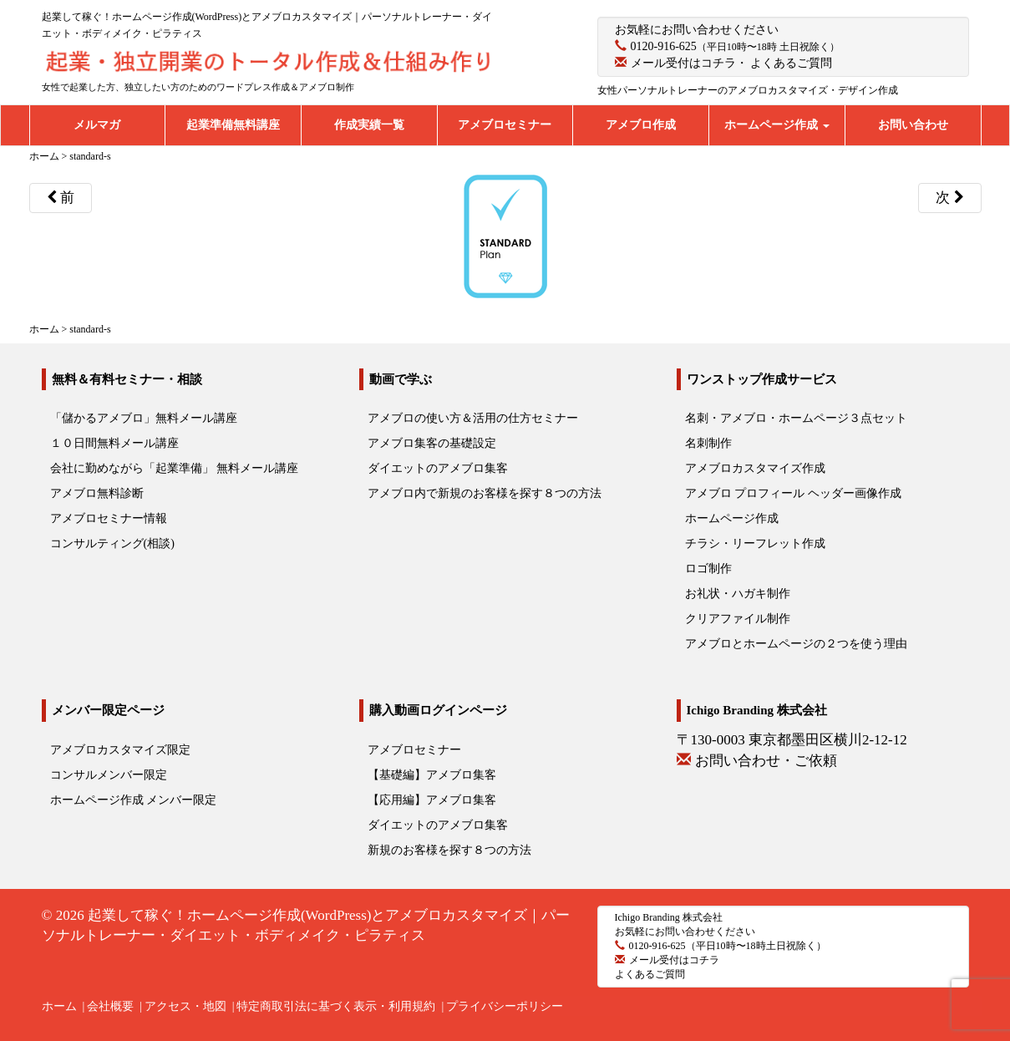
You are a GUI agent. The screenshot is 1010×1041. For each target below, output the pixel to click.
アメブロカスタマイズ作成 (755, 468)
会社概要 (110, 1006)
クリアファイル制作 (737, 618)
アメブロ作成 (641, 125)
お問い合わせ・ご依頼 (766, 761)
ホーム (59, 1006)
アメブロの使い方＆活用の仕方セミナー (473, 418)
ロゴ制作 (708, 568)
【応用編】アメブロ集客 (432, 800)
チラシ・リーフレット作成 (755, 543)
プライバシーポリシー (504, 1006)
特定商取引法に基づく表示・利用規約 (335, 1006)
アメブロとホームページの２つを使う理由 (796, 643)
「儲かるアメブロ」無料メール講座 (143, 418)
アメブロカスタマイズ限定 (120, 750)
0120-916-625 (664, 46)
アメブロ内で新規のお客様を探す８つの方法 (484, 493)
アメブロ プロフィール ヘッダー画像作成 (793, 493)
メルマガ (97, 125)
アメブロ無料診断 (97, 493)
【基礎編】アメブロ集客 (432, 775)
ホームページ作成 (777, 125)
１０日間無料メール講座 (114, 443)
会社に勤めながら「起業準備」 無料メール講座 (174, 468)
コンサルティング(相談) (112, 543)
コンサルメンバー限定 (108, 775)
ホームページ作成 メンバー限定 (133, 800)
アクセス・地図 (185, 1006)
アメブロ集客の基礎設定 (432, 443)
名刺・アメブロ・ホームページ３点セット (796, 418)
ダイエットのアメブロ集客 (438, 468)
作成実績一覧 (369, 125)
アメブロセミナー (504, 125)
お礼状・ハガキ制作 (737, 593)
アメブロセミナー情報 (108, 518)
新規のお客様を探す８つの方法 (449, 850)
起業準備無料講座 (233, 125)
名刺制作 (708, 443)
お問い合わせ (913, 125)
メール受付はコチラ (683, 63)
